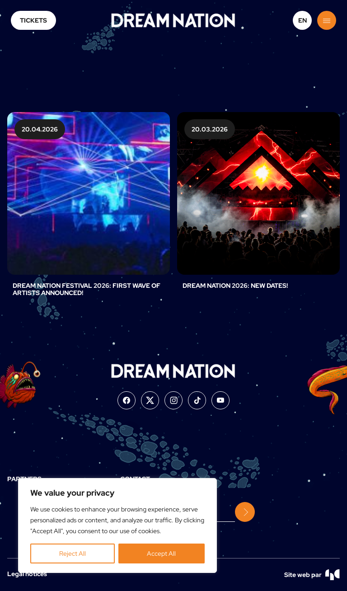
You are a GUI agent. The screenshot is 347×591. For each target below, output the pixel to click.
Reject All (72, 553)
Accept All (161, 553)
